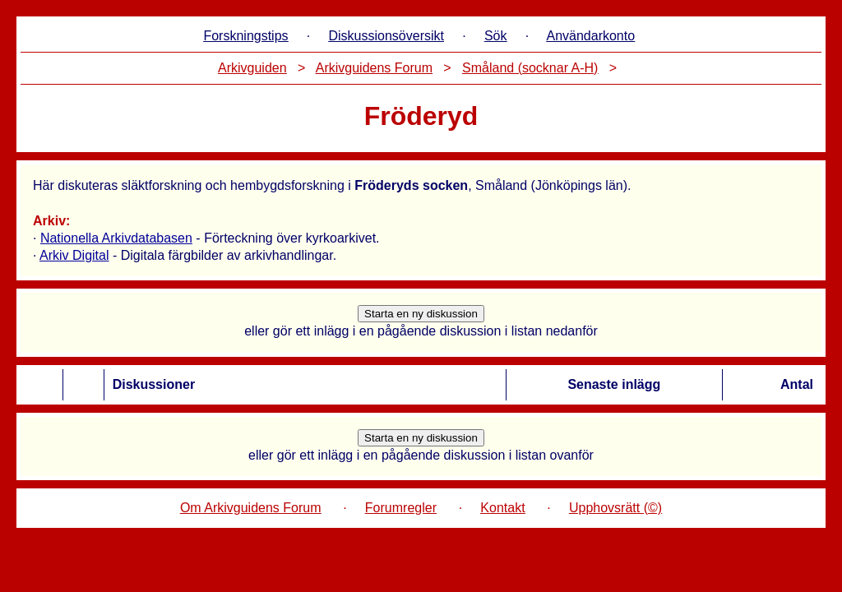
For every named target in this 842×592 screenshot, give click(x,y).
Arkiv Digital (74, 255)
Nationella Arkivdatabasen (116, 238)
